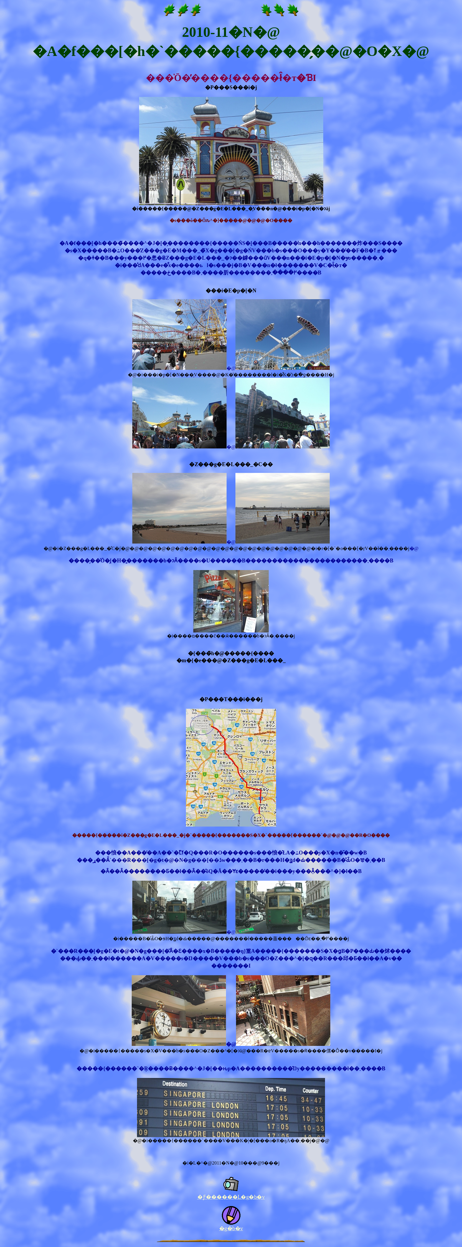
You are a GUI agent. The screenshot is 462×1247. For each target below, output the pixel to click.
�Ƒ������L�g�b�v (231, 1197)
